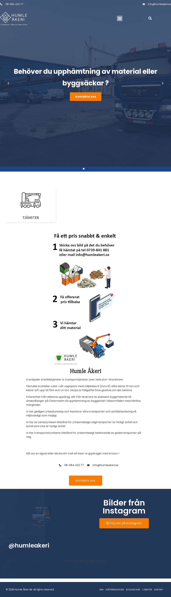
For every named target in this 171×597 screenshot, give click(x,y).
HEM (101, 589)
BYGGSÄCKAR (133, 589)
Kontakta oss (85, 96)
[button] (119, 18)
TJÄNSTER (147, 589)
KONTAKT (158, 589)
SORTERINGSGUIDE (115, 589)
